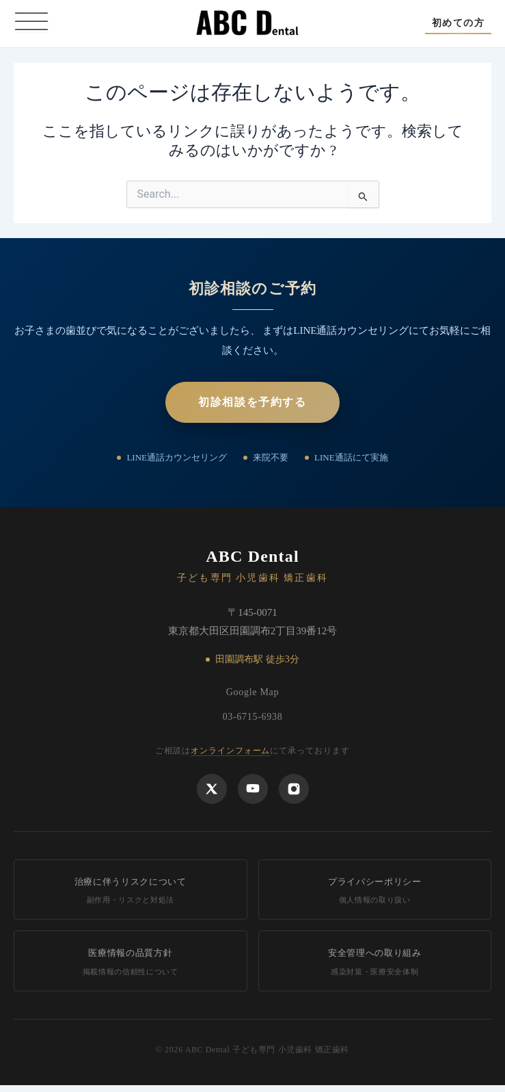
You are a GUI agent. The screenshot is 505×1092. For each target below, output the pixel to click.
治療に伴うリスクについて (130, 891)
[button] (458, 23)
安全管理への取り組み (375, 962)
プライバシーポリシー (375, 891)
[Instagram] (294, 789)
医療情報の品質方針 (130, 962)
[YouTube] (253, 789)
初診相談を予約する (252, 402)
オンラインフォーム (231, 750)
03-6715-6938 (253, 717)
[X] (212, 789)
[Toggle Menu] (31, 23)
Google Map (252, 692)
